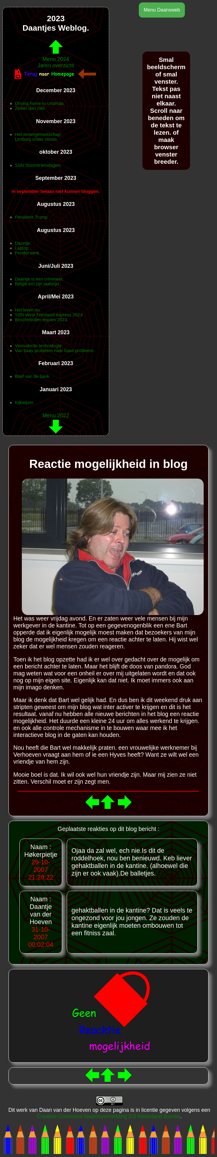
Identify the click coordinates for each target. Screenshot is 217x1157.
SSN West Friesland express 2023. (49, 314)
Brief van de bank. (33, 376)
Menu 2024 (55, 56)
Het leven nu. (28, 310)
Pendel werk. (27, 253)
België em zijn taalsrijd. (37, 283)
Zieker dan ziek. (30, 108)
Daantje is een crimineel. (39, 279)
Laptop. (22, 248)
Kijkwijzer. (24, 402)
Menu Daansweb (162, 9)
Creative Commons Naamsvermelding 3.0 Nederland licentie (108, 1116)
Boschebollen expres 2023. (41, 319)
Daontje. (23, 243)
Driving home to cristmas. (40, 103)
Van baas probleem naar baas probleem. (55, 350)
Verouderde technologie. (39, 345)
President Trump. (31, 217)
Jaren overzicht (56, 65)
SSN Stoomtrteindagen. (38, 165)
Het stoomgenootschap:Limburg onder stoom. (38, 137)
